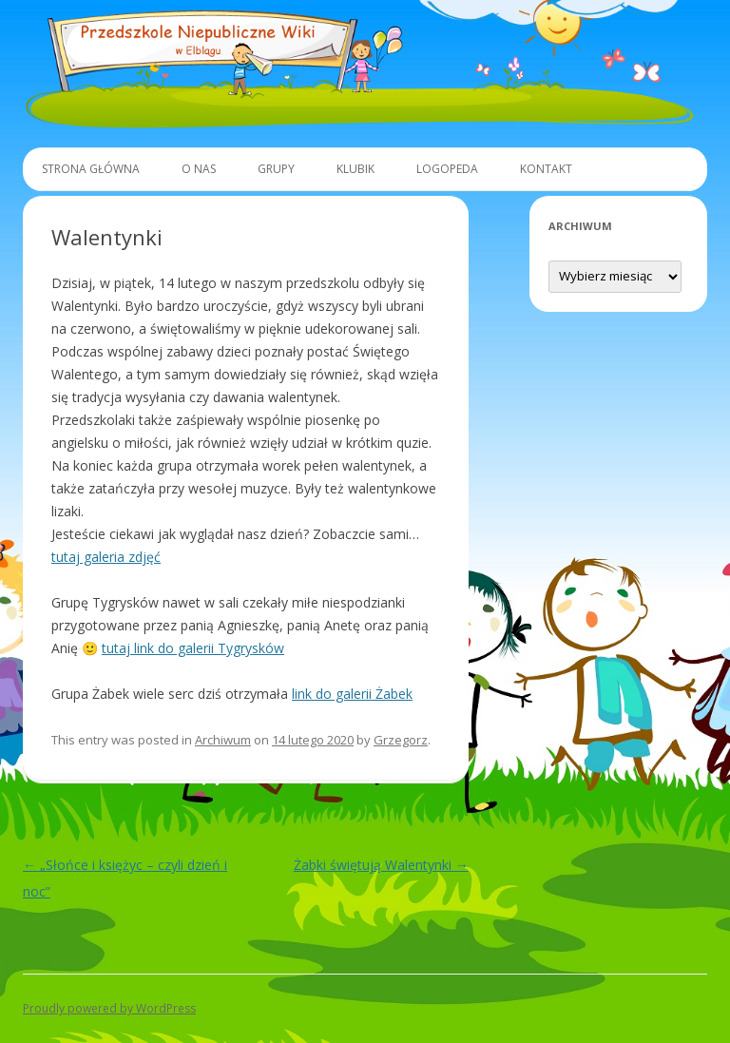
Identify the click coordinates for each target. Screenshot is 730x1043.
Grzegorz (401, 739)
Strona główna (91, 169)
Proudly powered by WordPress (109, 1008)
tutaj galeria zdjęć (106, 557)
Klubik (355, 169)
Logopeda (447, 169)
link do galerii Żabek (352, 694)
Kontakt (546, 169)
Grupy (276, 169)
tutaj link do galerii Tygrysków (193, 648)
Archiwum (223, 739)
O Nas (199, 169)
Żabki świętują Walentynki (381, 865)
